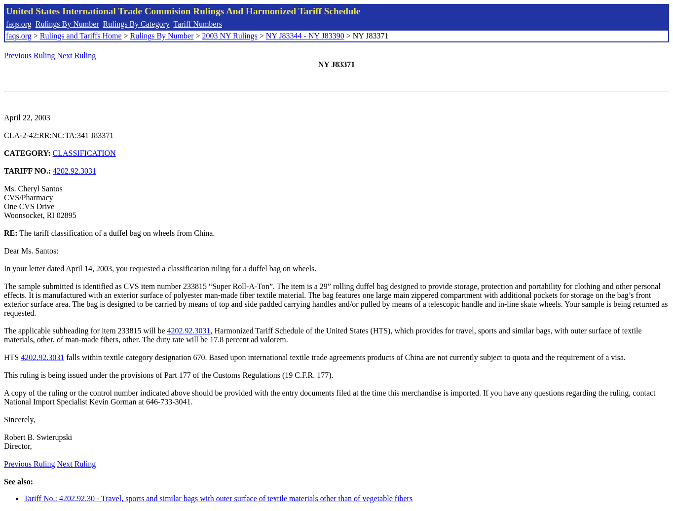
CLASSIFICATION (84, 153)
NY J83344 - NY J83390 (305, 36)
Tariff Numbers (197, 24)
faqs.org (19, 24)
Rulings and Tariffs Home (81, 36)
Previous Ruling (29, 55)
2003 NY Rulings (230, 36)
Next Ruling (76, 55)
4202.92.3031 (74, 171)
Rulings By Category (136, 24)
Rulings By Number (67, 24)
